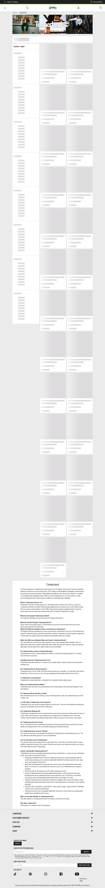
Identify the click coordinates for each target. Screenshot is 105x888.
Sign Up (17, 843)
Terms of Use (42, 856)
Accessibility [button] (95, 2)
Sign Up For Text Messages (24, 848)
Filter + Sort (25, 46)
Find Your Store (20, 861)
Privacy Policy (52, 856)
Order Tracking (10, 2)
